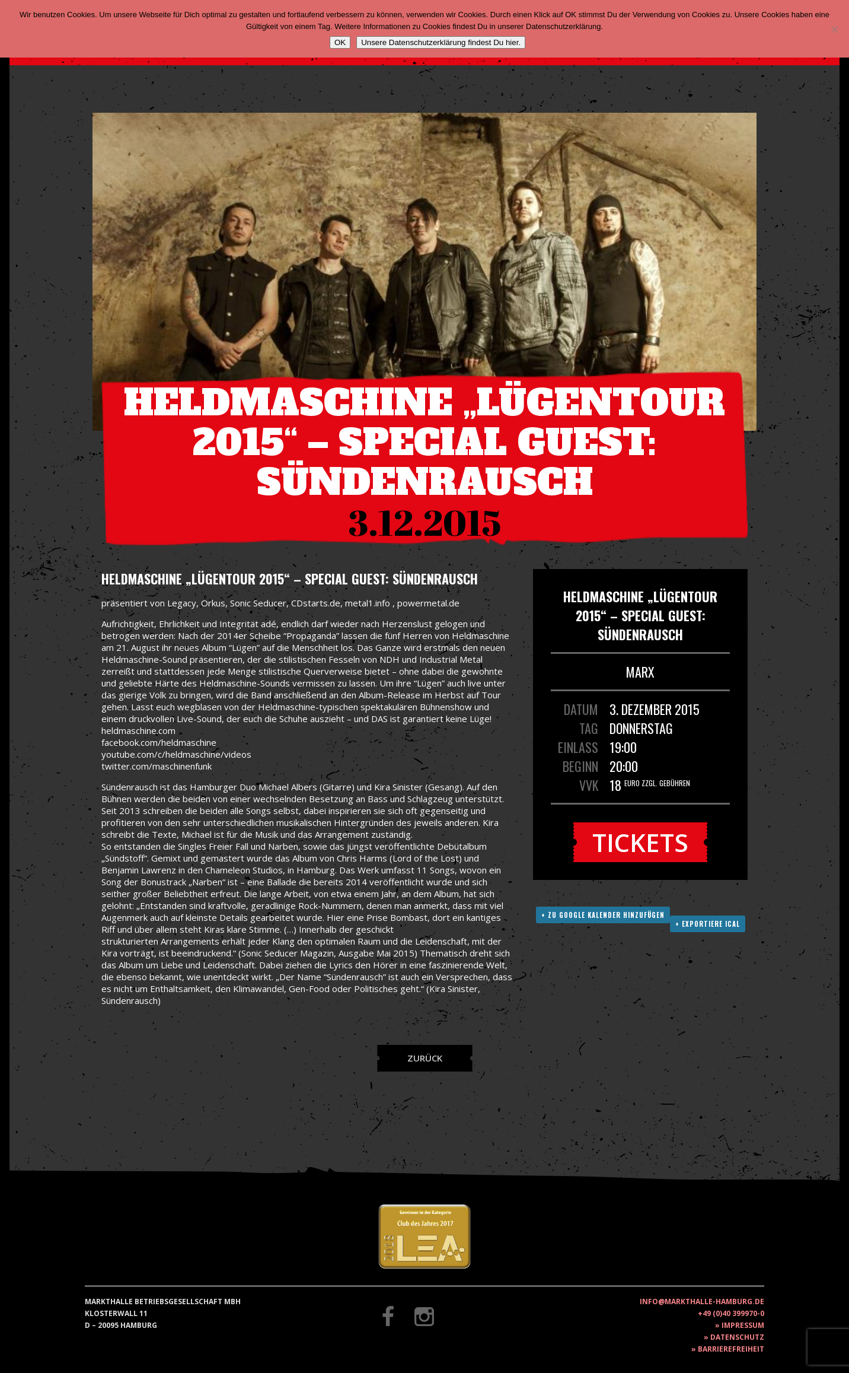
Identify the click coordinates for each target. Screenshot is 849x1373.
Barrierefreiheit (731, 1349)
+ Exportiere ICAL (707, 924)
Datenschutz (737, 1337)
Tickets (640, 842)
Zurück (424, 1058)
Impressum (743, 1325)
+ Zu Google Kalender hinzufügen (603, 915)
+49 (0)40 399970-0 (731, 1313)
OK (340, 42)
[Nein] (834, 29)
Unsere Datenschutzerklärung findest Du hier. (441, 42)
